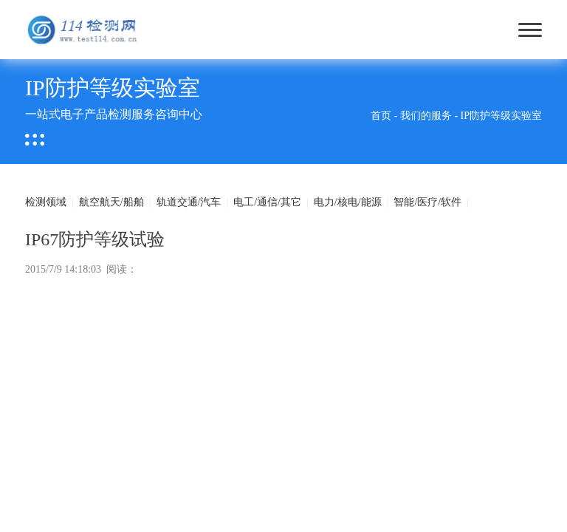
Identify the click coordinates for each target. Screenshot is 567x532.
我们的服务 (426, 115)
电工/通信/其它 (267, 202)
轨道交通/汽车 (189, 202)
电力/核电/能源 (348, 202)
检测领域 (45, 202)
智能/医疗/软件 (427, 202)
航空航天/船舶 (111, 202)
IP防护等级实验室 (501, 115)
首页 (381, 115)
